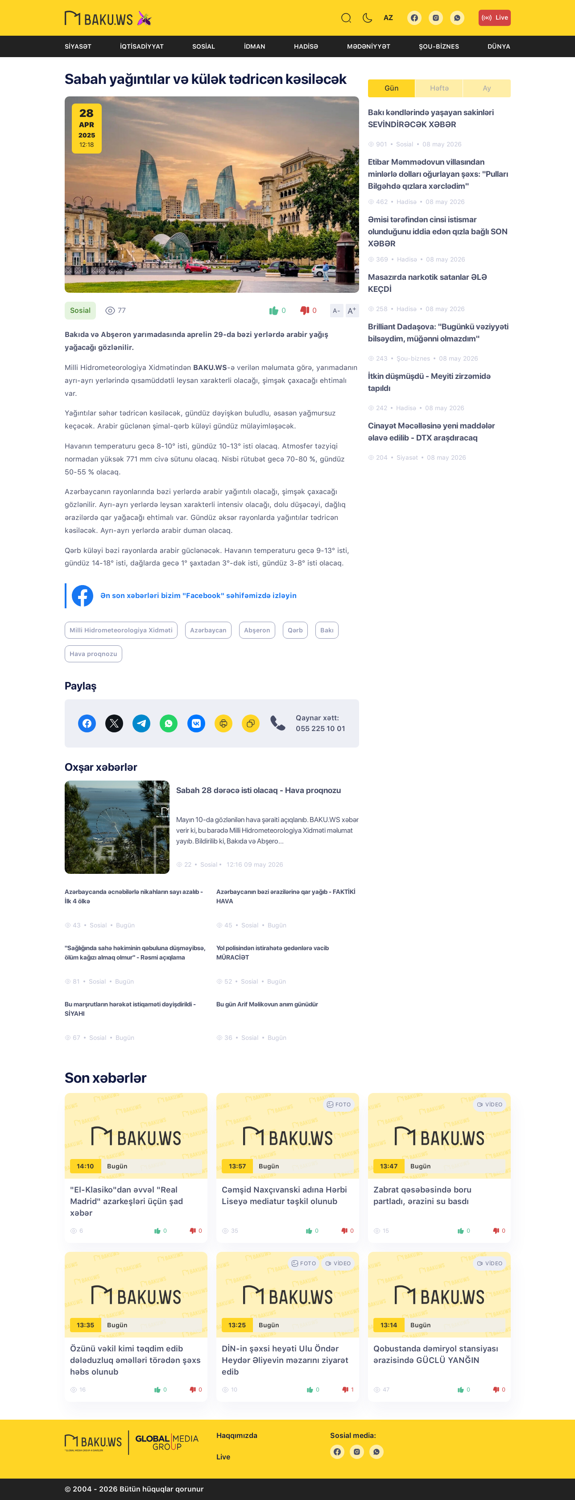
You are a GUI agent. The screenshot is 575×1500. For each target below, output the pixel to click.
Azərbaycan (208, 630)
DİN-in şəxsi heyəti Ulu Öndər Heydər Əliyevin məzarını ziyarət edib (285, 1360)
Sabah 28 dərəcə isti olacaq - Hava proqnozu (258, 790)
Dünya (499, 46)
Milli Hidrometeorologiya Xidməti (121, 630)
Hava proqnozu (93, 653)
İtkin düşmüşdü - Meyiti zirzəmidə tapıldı (429, 382)
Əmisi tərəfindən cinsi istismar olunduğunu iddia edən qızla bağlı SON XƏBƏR (438, 231)
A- (337, 310)
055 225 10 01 (320, 728)
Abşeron (257, 630)
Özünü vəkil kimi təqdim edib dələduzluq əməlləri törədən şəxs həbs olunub (135, 1360)
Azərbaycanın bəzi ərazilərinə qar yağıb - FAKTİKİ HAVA (286, 896)
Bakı (327, 630)
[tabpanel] (439, 284)
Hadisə (306, 46)
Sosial (203, 46)
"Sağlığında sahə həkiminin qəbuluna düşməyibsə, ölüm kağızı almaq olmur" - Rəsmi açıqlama (135, 952)
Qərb (295, 630)
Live (494, 17)
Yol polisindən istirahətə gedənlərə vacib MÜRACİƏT (272, 952)
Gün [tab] (392, 88)
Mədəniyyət (368, 46)
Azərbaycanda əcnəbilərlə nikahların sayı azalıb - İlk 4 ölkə (134, 896)
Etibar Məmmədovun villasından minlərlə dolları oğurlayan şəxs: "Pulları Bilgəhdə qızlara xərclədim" (438, 174)
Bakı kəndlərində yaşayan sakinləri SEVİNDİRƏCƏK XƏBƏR (431, 118)
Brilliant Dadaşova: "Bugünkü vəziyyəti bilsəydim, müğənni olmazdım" (438, 332)
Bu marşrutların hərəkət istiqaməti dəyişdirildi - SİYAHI (130, 1009)
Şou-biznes (439, 46)
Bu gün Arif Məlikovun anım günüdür (267, 1004)
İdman (254, 46)
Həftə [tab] (439, 88)
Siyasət (78, 46)
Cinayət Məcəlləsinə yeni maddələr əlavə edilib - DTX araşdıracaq (431, 431)
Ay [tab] (487, 88)
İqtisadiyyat (142, 46)
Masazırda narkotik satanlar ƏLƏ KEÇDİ (427, 283)
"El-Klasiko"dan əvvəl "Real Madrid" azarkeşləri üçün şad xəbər (126, 1201)
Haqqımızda (236, 1435)
